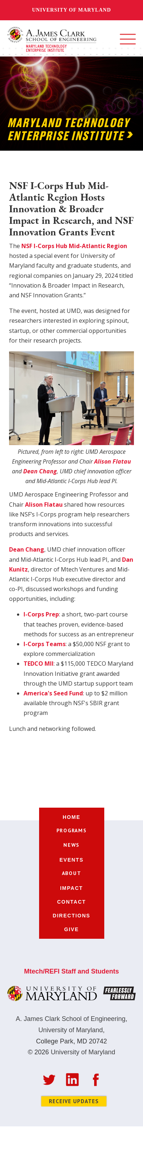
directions (72, 915)
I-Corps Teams (45, 644)
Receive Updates (74, 1101)
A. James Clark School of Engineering (70, 1018)
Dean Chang (26, 549)
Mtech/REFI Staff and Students (71, 971)
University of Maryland (71, 10)
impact (71, 888)
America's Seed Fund (53, 693)
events (71, 860)
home (71, 817)
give (71, 929)
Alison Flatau (44, 504)
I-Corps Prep (41, 614)
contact (71, 902)
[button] (128, 39)
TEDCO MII (39, 663)
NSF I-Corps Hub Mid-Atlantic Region (74, 246)
